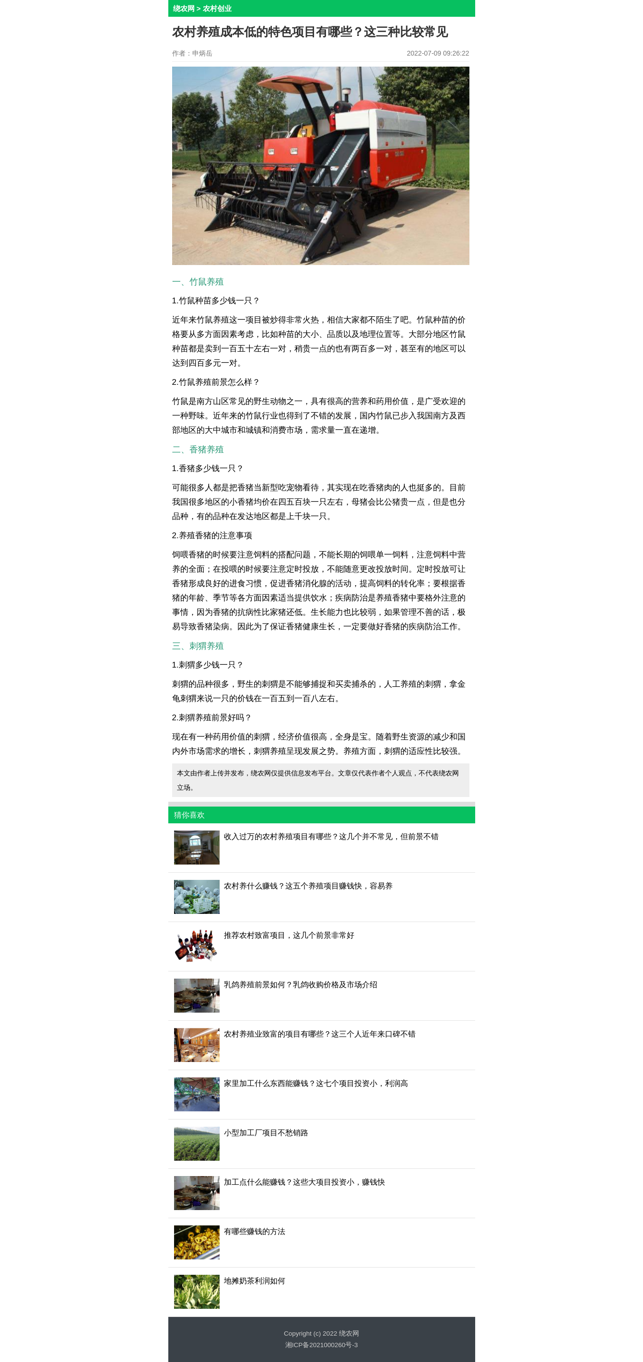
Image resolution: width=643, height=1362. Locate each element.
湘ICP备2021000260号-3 (321, 1345)
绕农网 (184, 8)
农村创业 (217, 8)
